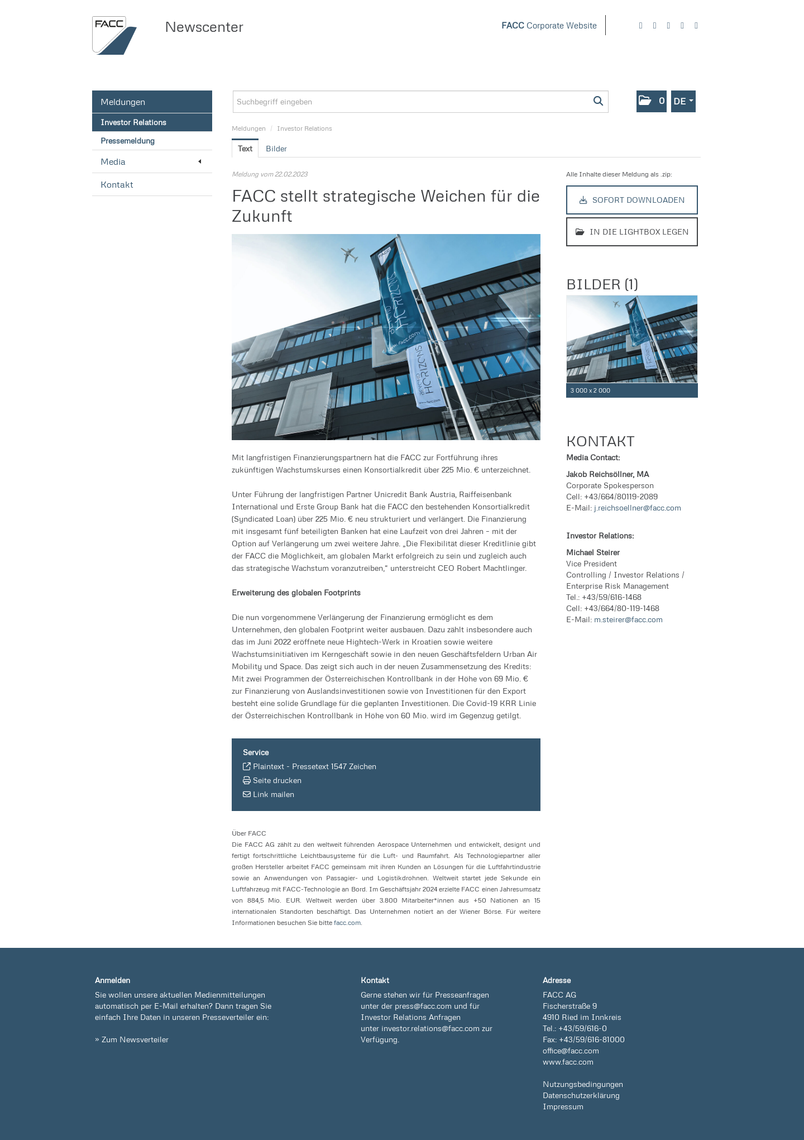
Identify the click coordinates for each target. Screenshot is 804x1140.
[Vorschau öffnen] (386, 337)
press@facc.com (423, 1005)
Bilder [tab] (276, 148)
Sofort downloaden (632, 199)
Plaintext (268, 766)
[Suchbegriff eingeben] (421, 101)
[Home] (114, 35)
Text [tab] (245, 148)
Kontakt (116, 184)
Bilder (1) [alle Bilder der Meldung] (602, 284)
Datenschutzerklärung (581, 1095)
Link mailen (273, 794)
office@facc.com (571, 1050)
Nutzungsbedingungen (583, 1084)
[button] (651, 101)
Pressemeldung (127, 140)
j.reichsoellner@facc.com (637, 507)
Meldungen (122, 101)
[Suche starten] (599, 101)
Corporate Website (549, 25)
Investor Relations (133, 122)
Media (150, 161)
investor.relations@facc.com (430, 1028)
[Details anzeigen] (692, 390)
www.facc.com (568, 1061)
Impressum (563, 1106)
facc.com (347, 922)
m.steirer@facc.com (628, 619)
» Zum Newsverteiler (132, 1039)
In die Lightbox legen (632, 231)
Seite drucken (277, 780)
